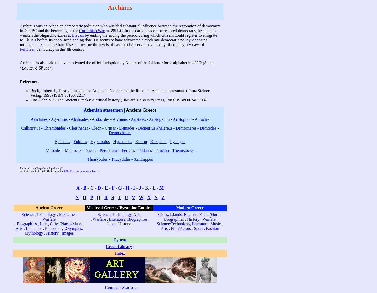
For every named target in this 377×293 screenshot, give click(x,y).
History (52, 233)
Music (216, 224)
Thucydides (120, 159)
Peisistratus (109, 150)
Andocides (100, 119)
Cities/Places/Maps (66, 224)
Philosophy (54, 228)
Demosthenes (120, 133)
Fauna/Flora (209, 214)
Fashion (212, 228)
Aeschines (39, 119)
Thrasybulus (97, 159)
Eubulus (80, 141)
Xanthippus (143, 159)
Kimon (141, 141)
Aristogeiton (159, 119)
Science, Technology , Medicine (48, 214)
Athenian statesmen (103, 110)
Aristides (138, 119)
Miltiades (53, 150)
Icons (111, 224)
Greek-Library (119, 246)
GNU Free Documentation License (82, 171)
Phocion (162, 150)
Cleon (96, 128)
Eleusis (78, 35)
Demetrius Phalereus (155, 128)
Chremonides (55, 128)
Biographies (27, 224)
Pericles (128, 150)
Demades (127, 128)
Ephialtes (62, 141)
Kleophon (158, 141)
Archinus (120, 119)
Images (68, 233)
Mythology (34, 233)
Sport (198, 228)
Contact (112, 287)
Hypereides (122, 141)
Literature (34, 228)
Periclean (28, 49)
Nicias (91, 150)
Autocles (202, 119)
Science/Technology (173, 224)
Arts (19, 228)
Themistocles (183, 150)
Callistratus (30, 128)
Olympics (74, 228)
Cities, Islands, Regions (177, 214)
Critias (110, 128)
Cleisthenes (78, 128)
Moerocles (73, 150)
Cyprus (120, 240)
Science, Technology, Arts (119, 214)
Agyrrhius (59, 119)
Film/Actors (181, 228)
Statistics (130, 287)
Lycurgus (177, 141)
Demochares (186, 128)
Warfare (49, 219)
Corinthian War (92, 30)
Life (43, 224)
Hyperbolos (100, 141)
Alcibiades (79, 119)
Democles (208, 128)
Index (120, 253)
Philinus (145, 150)
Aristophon (182, 119)
